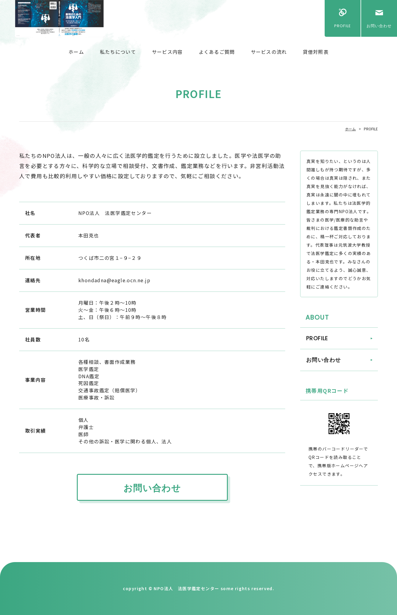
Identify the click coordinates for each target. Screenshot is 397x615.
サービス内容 (167, 51)
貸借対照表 (316, 51)
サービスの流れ (269, 51)
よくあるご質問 (217, 51)
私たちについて (118, 51)
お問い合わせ (379, 26)
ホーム (76, 51)
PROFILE (342, 26)
